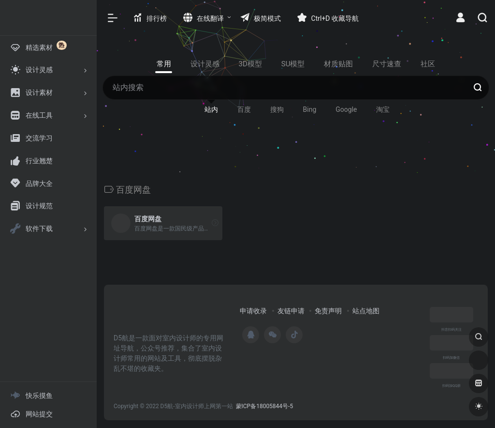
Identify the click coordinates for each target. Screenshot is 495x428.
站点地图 (365, 311)
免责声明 (328, 311)
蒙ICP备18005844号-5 (264, 406)
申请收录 (253, 311)
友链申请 (291, 311)
